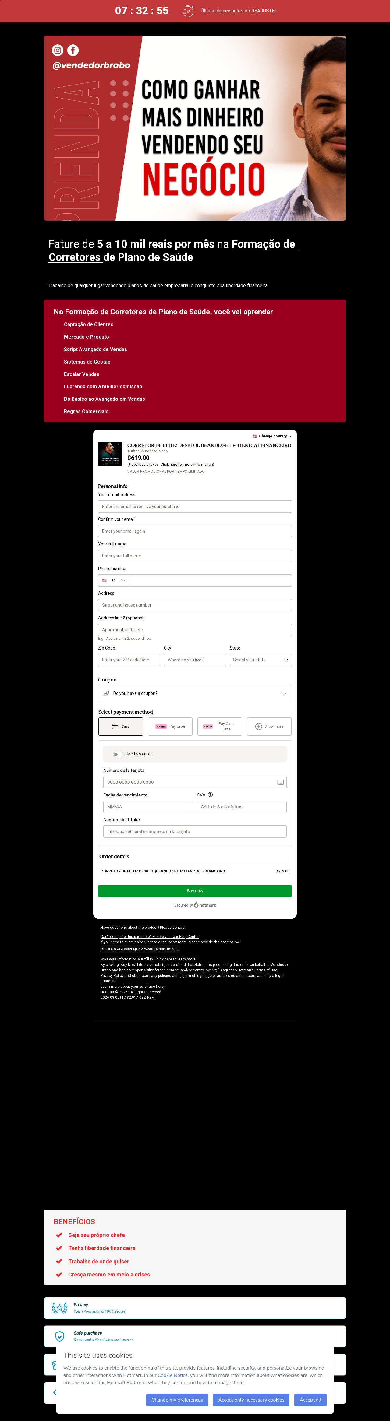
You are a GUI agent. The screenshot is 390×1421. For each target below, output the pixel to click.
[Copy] (140, 949)
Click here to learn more (175, 959)
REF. (150, 997)
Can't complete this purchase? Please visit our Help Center (150, 937)
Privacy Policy (112, 975)
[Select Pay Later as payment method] (170, 726)
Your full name (112, 544)
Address (106, 593)
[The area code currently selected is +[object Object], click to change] (114, 580)
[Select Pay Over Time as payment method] (220, 726)
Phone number (112, 568)
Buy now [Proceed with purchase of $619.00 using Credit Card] (195, 890)
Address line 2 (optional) (121, 617)
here (160, 986)
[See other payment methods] (269, 726)
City (167, 648)
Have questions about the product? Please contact (143, 927)
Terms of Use (265, 970)
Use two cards (139, 753)
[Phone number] (211, 580)
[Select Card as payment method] (121, 726)
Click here (169, 464)
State (235, 648)
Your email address (116, 494)
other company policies (151, 975)
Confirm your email (116, 519)
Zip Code (106, 648)
